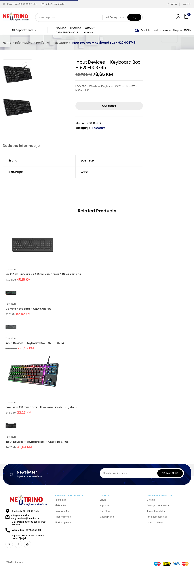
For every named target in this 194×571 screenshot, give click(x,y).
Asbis (84, 172)
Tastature (60, 43)
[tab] (20, 146)
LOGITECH (87, 161)
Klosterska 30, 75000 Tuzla (20, 4)
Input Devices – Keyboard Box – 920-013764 (34, 343)
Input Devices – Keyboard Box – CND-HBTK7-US (37, 442)
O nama (172, 4)
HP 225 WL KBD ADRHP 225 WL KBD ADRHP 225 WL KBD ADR (43, 275)
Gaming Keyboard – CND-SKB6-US (28, 309)
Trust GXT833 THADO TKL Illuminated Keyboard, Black (41, 408)
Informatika (23, 43)
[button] (186, 16)
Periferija (42, 43)
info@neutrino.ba (55, 4)
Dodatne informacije (20, 146)
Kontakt (187, 4)
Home (7, 43)
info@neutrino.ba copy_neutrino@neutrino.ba (25, 517)
